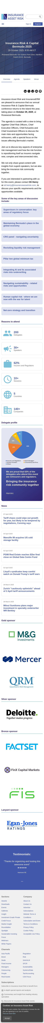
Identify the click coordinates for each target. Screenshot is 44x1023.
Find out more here (9, 1013)
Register (38, 24)
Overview (6, 79)
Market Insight (6, 924)
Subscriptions (28, 911)
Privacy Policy (28, 927)
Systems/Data (28, 970)
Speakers (26, 79)
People (4, 973)
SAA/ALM (26, 960)
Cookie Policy (28, 931)
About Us (26, 901)
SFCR (25, 963)
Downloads (5, 904)
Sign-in (28, 24)
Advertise (26, 907)
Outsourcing (5, 970)
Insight (3, 914)
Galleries (4, 911)
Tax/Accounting (28, 973)
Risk (24, 957)
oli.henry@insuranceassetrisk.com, (20, 185)
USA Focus (27, 977)
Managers (5, 967)
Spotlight (4, 931)
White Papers (6, 944)
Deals (3, 960)
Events (3, 907)
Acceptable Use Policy (31, 934)
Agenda (16, 79)
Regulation (27, 954)
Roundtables (6, 927)
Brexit (3, 957)
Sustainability (28, 967)
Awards (4, 901)
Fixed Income (6, 963)
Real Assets (5, 977)
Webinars (4, 940)
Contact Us (27, 904)
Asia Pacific (5, 954)
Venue (36, 79)
